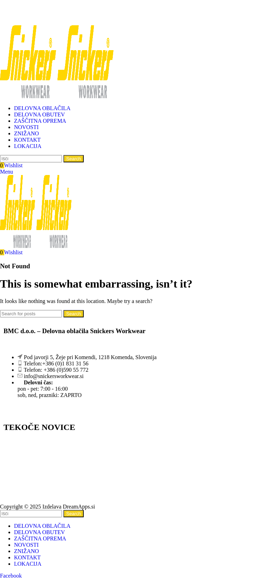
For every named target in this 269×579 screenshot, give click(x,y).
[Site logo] (28, 96)
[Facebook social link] (11, 576)
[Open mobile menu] (6, 172)
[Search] (31, 158)
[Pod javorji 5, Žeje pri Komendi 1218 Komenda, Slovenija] (134, 472)
